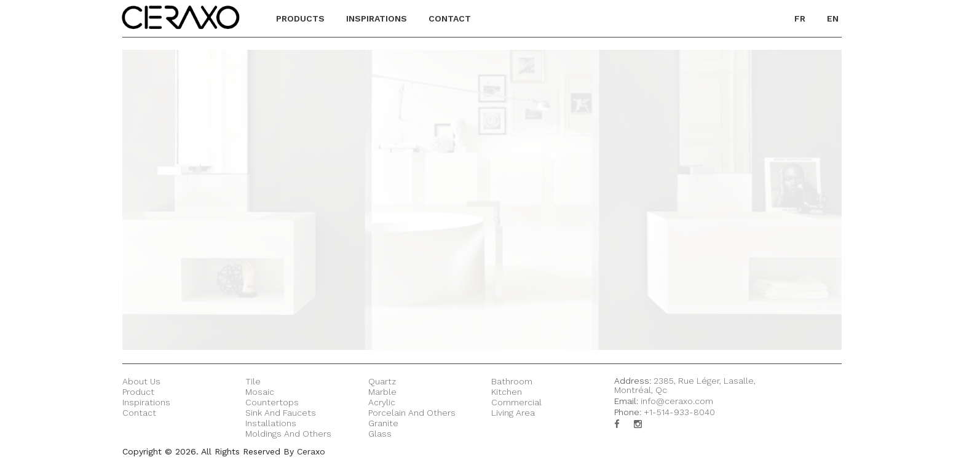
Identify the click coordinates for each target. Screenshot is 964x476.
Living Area (513, 413)
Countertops (272, 402)
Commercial (516, 402)
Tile (253, 381)
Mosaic (259, 392)
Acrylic (381, 402)
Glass (380, 433)
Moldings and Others (288, 433)
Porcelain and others (412, 413)
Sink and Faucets (280, 413)
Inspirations (146, 402)
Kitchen (506, 392)
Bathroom (511, 381)
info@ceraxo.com (677, 401)
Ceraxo (311, 451)
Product (138, 392)
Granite (383, 423)
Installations (270, 423)
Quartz (382, 381)
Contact (139, 413)
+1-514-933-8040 (679, 412)
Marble (382, 392)
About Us (141, 381)
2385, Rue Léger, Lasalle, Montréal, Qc (685, 385)
